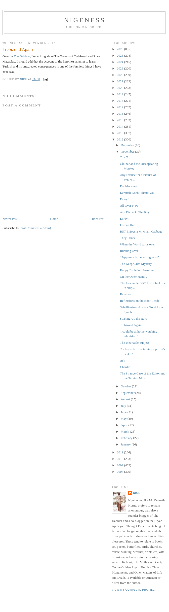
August (126, 399)
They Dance (127, 238)
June (124, 412)
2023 (120, 68)
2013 (120, 133)
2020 (120, 88)
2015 (120, 120)
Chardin (125, 367)
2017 (120, 107)
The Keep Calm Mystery (136, 264)
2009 (120, 465)
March (125, 431)
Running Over (129, 251)
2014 (120, 126)
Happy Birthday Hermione (137, 270)
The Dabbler (22, 56)
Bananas (125, 294)
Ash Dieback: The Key (134, 212)
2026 (120, 49)
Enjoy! (124, 199)
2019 (120, 94)
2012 (120, 139)
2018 (120, 100)
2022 (120, 75)
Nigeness (84, 20)
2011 (120, 452)
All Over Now (129, 205)
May (124, 418)
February (127, 438)
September (128, 393)
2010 (120, 459)
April (124, 425)
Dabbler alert (128, 186)
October (126, 386)
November (128, 151)
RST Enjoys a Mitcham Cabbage (141, 231)
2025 (120, 55)
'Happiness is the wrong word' (139, 257)
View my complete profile (133, 589)
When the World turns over (137, 244)
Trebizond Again (130, 325)
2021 (120, 81)
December (128, 145)
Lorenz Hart (127, 225)
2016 (120, 113)
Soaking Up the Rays (133, 318)
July (124, 406)
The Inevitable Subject (134, 342)
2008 (120, 472)
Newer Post (9, 219)
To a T (124, 157)
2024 (120, 62)
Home (54, 219)
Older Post (97, 219)
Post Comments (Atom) (35, 228)
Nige (136, 493)
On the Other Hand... (133, 276)
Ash (122, 360)
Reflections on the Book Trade (139, 301)
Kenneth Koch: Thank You (137, 193)
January (126, 444)
